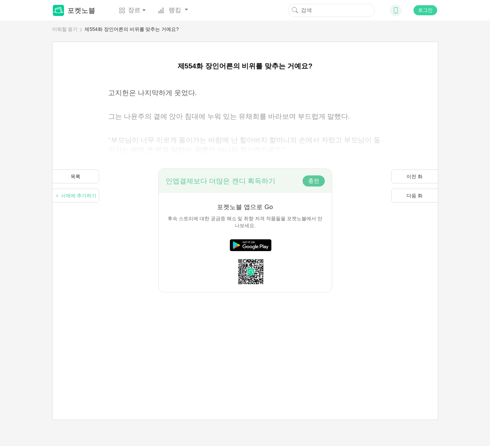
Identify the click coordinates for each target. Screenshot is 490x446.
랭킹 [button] (170, 10)
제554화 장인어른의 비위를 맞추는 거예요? (132, 29)
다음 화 (415, 195)
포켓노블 (74, 10)
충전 (313, 181)
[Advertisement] (245, 341)
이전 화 (415, 176)
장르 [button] (129, 10)
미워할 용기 (65, 29)
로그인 (425, 10)
